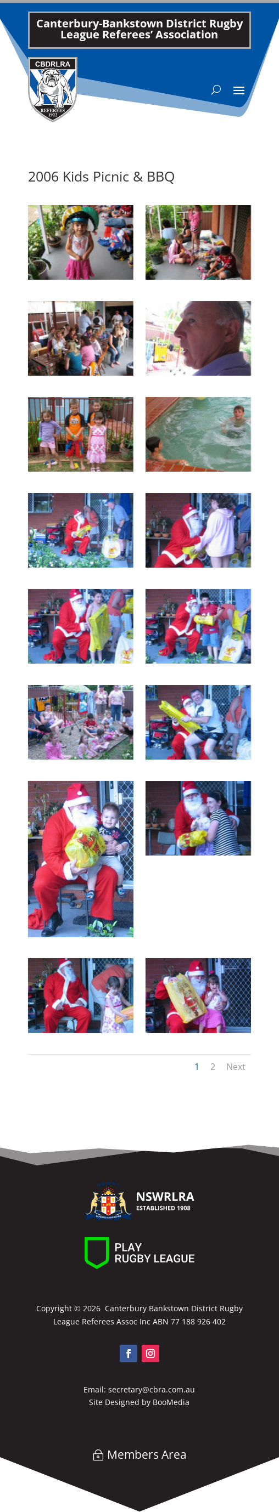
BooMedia (171, 1402)
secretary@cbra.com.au (151, 1389)
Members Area (147, 1454)
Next (235, 1067)
